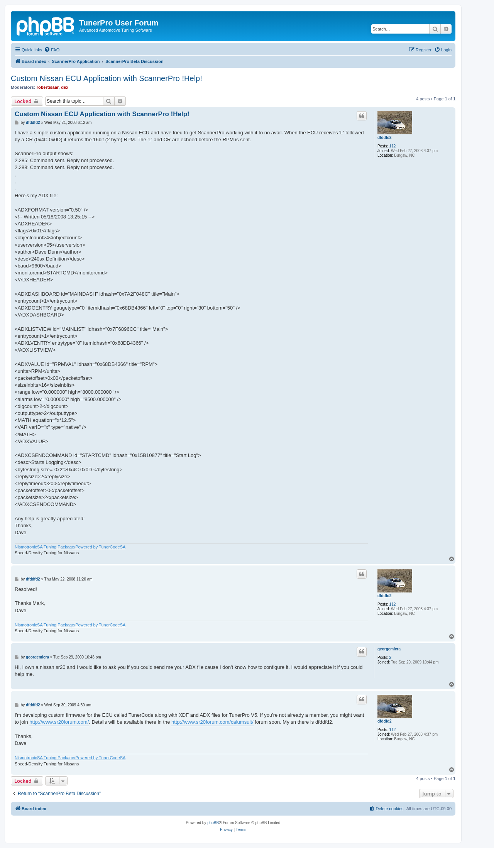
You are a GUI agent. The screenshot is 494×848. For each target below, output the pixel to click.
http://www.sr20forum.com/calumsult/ (212, 722)
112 (392, 146)
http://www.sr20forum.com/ (59, 722)
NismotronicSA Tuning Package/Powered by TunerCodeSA (70, 547)
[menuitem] (51, 49)
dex (64, 87)
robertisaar (48, 87)
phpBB (213, 823)
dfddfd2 (384, 137)
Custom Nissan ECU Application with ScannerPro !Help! (106, 78)
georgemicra (389, 649)
